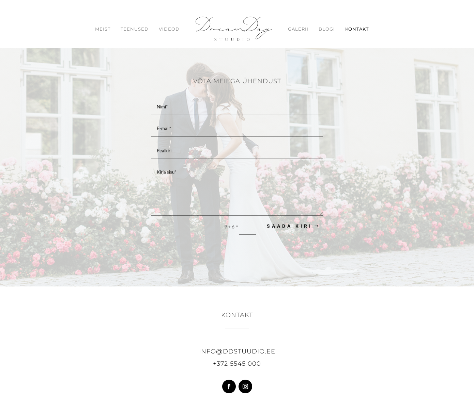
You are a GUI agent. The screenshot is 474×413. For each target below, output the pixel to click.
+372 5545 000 (237, 363)
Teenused (135, 29)
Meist (102, 29)
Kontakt (357, 29)
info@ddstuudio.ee (237, 351)
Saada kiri (289, 227)
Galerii (298, 29)
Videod (169, 29)
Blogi (327, 29)
